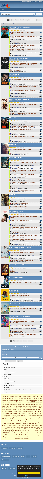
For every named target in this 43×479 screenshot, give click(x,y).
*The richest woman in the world (28, 396)
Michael (5, 369)
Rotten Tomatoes (6, 456)
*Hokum (27, 400)
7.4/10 (25, 293)
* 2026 (36, 404)
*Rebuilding (34, 419)
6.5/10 (25, 306)
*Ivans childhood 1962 (13, 404)
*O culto (22, 421)
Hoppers (5, 392)
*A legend (14, 406)
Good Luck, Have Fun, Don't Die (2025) (19, 27)
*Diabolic (35, 427)
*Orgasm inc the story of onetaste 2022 (13, 425)
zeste (16, 50)
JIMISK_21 (17, 173)
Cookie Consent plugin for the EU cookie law (29, 476)
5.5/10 (25, 281)
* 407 (19, 428)
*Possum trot (34, 423)
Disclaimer (20, 448)
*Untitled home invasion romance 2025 (10, 409)
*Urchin (26, 430)
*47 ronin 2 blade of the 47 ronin (27, 407)
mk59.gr (16, 311)
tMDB (28, 456)
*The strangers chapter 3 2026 (32, 428)
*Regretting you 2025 (28, 427)
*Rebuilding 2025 (37, 435)
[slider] (16, 30)
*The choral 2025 (29, 413)
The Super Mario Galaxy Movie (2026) (19, 316)
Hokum (5, 376)
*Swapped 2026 (16, 421)
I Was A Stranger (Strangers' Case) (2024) (20, 247)
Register (36, 1)
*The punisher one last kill (11, 413)
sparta (16, 84)
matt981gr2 (17, 284)
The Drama (6, 387)
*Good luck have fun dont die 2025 (16, 435)
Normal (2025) (13, 194)
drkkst (33, 255)
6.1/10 (25, 121)
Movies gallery (5, 459)
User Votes (13, 361)
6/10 (25, 214)
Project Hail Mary (7, 374)
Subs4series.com (29, 1)
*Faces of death (29, 404)
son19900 (17, 300)
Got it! (29, 473)
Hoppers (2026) (13, 290)
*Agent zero (20, 427)
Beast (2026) (12, 117)
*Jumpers (5, 437)
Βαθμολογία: (16, 356)
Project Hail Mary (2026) (15, 157)
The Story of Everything (9, 385)
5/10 (25, 147)
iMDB (22, 456)
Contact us (12, 448)
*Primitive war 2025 (15, 398)
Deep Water (6, 383)
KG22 (16, 177)
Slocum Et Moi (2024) (15, 303)
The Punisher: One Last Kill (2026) (18, 58)
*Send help (5, 396)
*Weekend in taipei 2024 (23, 437)
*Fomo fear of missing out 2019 (28, 417)
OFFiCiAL (4, 468)
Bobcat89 (17, 43)
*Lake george (26, 438)
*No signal (20, 417)
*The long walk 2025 (25, 398)
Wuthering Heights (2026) (16, 211)
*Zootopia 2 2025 (8, 419)
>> (28, 19)
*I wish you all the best (34, 400)
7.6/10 (25, 61)
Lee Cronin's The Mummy (9, 381)
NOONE (16, 89)
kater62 (16, 80)
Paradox (16, 93)
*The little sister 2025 (26, 423)
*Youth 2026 (30, 435)
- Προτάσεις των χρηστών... (8, 349)
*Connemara (24, 432)
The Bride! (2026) (14, 74)
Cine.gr (34, 456)
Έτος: (28, 356)
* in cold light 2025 (17, 407)
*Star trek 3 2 (36, 413)
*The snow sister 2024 (10, 423)
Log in (40, 1)
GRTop (7, 361)
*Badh (40, 400)
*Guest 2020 (11, 432)
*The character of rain (15, 396)
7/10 (25, 198)
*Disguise (15, 411)
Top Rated (19, 361)
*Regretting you (22, 413)
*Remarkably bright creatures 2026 (13, 430)
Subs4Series (16, 456)
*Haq (23, 419)
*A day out (14, 415)
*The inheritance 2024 (10, 407)
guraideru (17, 165)
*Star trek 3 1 (21, 400)
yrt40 (16, 39)
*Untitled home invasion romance (24, 411)
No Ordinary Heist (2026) (16, 277)
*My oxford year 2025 (8, 415)
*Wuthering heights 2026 (12, 417)
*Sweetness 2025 (33, 430)
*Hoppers (6, 433)
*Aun (29, 430)
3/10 (25, 268)
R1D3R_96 (17, 188)
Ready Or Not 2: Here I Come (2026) (19, 99)
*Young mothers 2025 (7, 402)
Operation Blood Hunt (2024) (17, 264)
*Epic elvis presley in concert (11, 428)
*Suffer (33, 425)
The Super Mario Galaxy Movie (10, 372)
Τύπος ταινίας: (4, 356)
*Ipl (25, 421)
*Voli (39, 406)
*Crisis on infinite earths (26, 406)
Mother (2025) (13, 144)
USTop (2, 361)
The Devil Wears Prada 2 (9, 367)
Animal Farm (6, 378)
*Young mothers (17, 432)
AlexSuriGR (17, 272)
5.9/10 (25, 77)
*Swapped (20, 404)
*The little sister (18, 423)
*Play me (13, 402)
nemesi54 (17, 107)
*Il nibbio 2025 (19, 406)
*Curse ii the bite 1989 (35, 398)
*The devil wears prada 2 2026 (26, 402)
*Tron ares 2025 (26, 425)
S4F (10, 28)
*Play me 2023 (39, 430)
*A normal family (34, 406)
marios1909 (17, 127)
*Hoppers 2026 (28, 419)
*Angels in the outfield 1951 (31, 421)
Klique (16, 168)
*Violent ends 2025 (37, 407)
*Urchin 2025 (15, 427)
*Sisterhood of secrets (19, 438)
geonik (16, 131)
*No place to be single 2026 (22, 415)
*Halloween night (37, 417)
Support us (4, 448)
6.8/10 (25, 30)
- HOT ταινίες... (5, 351)
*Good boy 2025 (23, 409)
